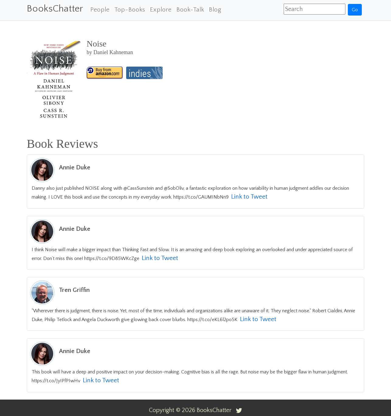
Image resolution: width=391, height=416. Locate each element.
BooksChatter (55, 8)
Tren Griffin (74, 289)
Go (355, 9)
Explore (160, 9)
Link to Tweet (249, 196)
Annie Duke (74, 167)
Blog (215, 9)
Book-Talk (190, 9)
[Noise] (105, 73)
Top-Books (129, 9)
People (99, 9)
